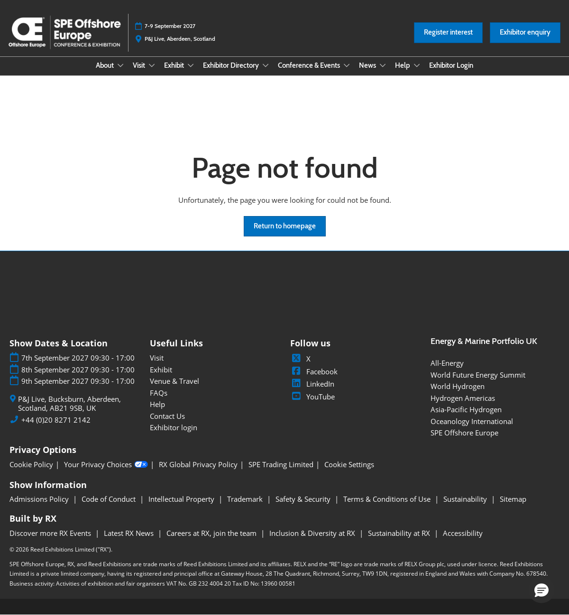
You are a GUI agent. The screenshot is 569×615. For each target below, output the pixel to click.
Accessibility (463, 533)
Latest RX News (130, 533)
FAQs (158, 393)
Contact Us (167, 416)
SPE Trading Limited (280, 464)
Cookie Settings (349, 464)
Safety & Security (303, 499)
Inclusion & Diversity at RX (313, 533)
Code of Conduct (110, 499)
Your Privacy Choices (106, 465)
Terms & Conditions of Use (387, 499)
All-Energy (447, 363)
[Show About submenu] (120, 65)
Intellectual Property (182, 499)
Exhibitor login (173, 427)
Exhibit (174, 65)
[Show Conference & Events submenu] (346, 65)
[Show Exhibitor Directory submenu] (265, 65)
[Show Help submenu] (417, 65)
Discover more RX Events (51, 533)
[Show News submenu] (382, 65)
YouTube (312, 396)
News (368, 65)
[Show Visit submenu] (152, 65)
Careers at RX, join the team (212, 533)
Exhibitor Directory (231, 65)
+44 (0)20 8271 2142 (56, 420)
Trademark (246, 499)
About (105, 65)
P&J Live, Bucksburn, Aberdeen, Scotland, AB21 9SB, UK (69, 404)
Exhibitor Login (451, 65)
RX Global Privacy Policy (198, 464)
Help (403, 65)
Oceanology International (472, 421)
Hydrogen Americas (463, 398)
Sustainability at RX (400, 533)
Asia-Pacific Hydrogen (466, 409)
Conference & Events (309, 65)
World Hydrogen (458, 386)
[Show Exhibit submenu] (190, 65)
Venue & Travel (174, 381)
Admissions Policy (40, 499)
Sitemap (513, 499)
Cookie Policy (31, 464)
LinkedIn (312, 384)
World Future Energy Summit (478, 375)
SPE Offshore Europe (464, 432)
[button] (448, 32)
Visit (140, 65)
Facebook (314, 371)
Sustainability (466, 499)
